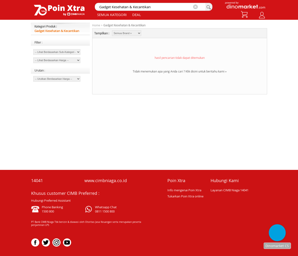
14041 (37, 180)
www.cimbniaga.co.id (105, 180)
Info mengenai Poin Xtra (184, 190)
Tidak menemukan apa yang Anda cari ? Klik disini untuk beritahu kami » (180, 71)
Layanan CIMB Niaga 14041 (229, 190)
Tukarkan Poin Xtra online (185, 196)
